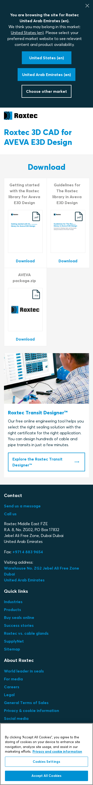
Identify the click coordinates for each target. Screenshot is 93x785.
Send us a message (22, 505)
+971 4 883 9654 (27, 551)
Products (12, 609)
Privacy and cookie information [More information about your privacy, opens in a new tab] (57, 751)
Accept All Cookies (46, 776)
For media (13, 678)
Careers (11, 686)
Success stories (19, 625)
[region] (46, 754)
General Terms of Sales (26, 702)
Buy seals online (19, 617)
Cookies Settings (46, 762)
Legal (9, 694)
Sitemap (12, 649)
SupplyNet (14, 641)
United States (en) (27, 32)
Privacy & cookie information (31, 710)
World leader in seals (24, 671)
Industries (13, 601)
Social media (16, 718)
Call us (10, 513)
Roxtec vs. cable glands (26, 633)
